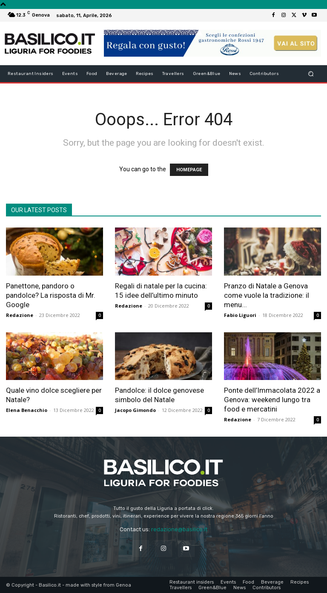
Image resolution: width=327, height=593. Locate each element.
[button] (311, 73)
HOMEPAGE (189, 170)
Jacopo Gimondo (135, 410)
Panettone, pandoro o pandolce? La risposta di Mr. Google (50, 295)
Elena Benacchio (26, 410)
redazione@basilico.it (179, 529)
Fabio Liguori (240, 315)
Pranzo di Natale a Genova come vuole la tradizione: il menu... (266, 295)
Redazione (19, 315)
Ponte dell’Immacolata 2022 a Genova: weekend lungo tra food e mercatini (272, 399)
